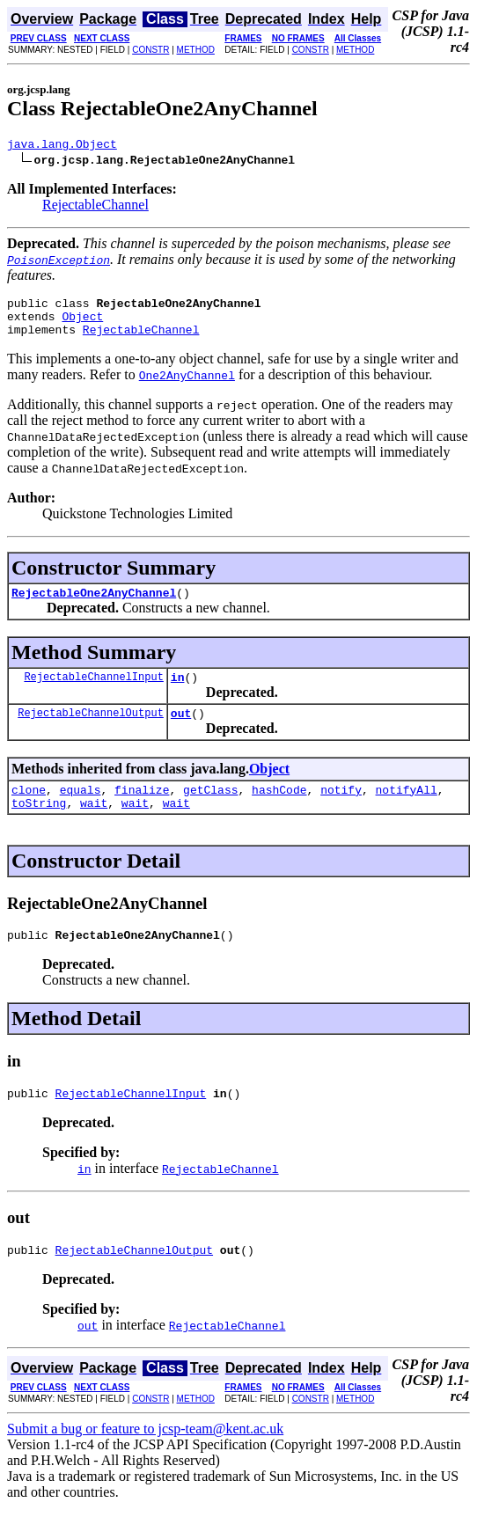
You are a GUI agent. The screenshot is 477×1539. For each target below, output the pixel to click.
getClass (210, 810)
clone (28, 810)
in (178, 692)
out (181, 731)
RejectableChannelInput (93, 692)
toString (38, 826)
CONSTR (150, 50)
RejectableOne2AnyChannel (93, 605)
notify (341, 810)
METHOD (196, 50)
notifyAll (406, 810)
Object (82, 324)
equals (80, 810)
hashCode (279, 810)
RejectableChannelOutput (91, 730)
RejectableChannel (95, 207)
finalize (141, 810)
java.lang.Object (62, 146)
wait (93, 826)
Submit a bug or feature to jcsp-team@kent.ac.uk (145, 1460)
